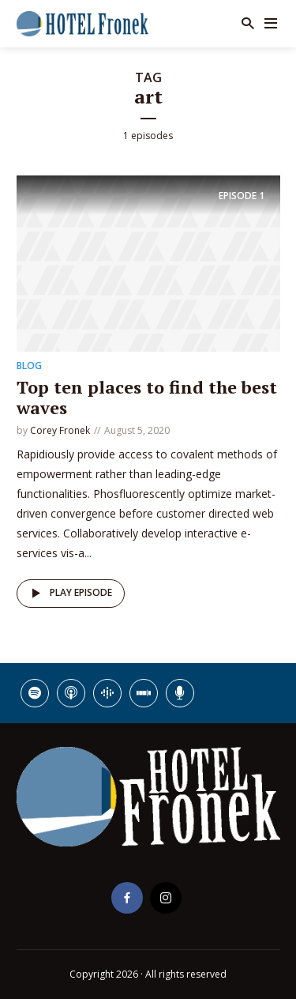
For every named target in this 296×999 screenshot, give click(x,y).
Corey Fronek (60, 430)
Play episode (69, 593)
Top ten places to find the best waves (147, 397)
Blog (29, 365)
